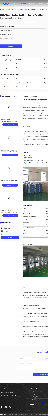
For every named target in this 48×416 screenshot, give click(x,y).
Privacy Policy (3, 414)
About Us (31, 3)
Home (15, 3)
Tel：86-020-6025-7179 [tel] (7, 392)
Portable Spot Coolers (16, 9)
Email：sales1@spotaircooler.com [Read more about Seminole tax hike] (9, 395)
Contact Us (41, 3)
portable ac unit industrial (34, 336)
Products (23, 3)
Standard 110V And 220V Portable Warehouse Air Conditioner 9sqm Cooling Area (9, 182)
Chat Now (11, 46)
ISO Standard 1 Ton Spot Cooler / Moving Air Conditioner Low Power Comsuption (9, 212)
